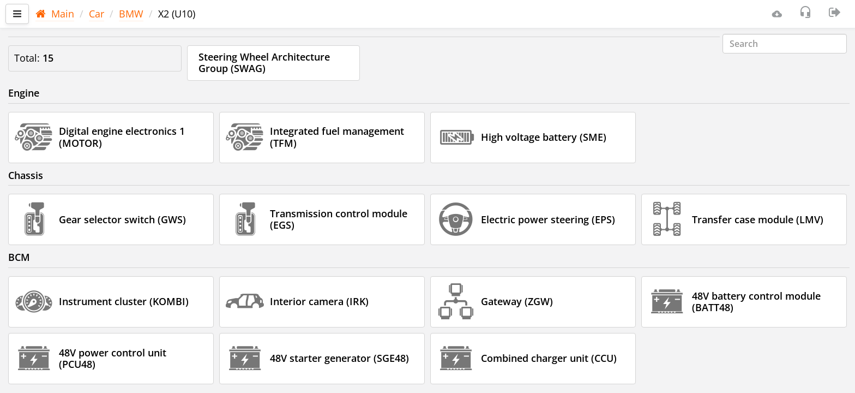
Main (54, 13)
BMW (131, 13)
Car (96, 13)
